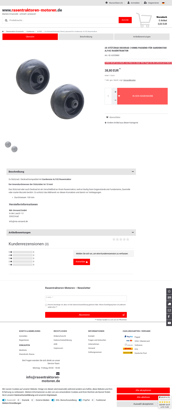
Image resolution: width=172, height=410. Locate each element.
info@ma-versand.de (18, 221)
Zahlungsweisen (95, 352)
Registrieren (24, 340)
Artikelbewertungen (142, 37)
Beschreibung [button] (71, 171)
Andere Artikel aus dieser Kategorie (121, 122)
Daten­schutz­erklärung (63, 340)
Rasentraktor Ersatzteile (15, 31)
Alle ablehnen (143, 397)
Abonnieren (102, 315)
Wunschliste (113, 117)
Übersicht (30, 37)
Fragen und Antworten (97, 340)
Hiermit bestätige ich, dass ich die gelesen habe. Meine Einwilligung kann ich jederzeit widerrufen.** (87, 306)
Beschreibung (86, 37)
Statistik (25, 400)
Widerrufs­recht (60, 336)
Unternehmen (93, 344)
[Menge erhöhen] (115, 92)
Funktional (101, 400)
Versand (91, 348)
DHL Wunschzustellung (66, 400)
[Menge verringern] (115, 100)
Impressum (58, 348)
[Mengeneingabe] (108, 96)
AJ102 (39, 31)
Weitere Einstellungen (11, 403)
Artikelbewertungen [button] (71, 232)
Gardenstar (30, 31)
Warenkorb (23, 354)
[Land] (163, 3)
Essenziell (11, 400)
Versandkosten (129, 80)
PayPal (86, 400)
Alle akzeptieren (143, 390)
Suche (123, 20)
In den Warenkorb (135, 96)
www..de (82, 12)
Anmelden (23, 336)
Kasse (31, 354)
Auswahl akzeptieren (143, 404)
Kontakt (91, 336)
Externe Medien (42, 400)
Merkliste (23, 350)
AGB (55, 344)
